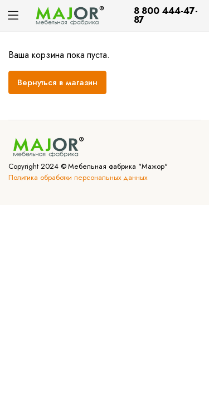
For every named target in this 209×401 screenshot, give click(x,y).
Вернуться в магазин (57, 82)
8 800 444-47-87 (166, 15)
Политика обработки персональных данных (77, 177)
